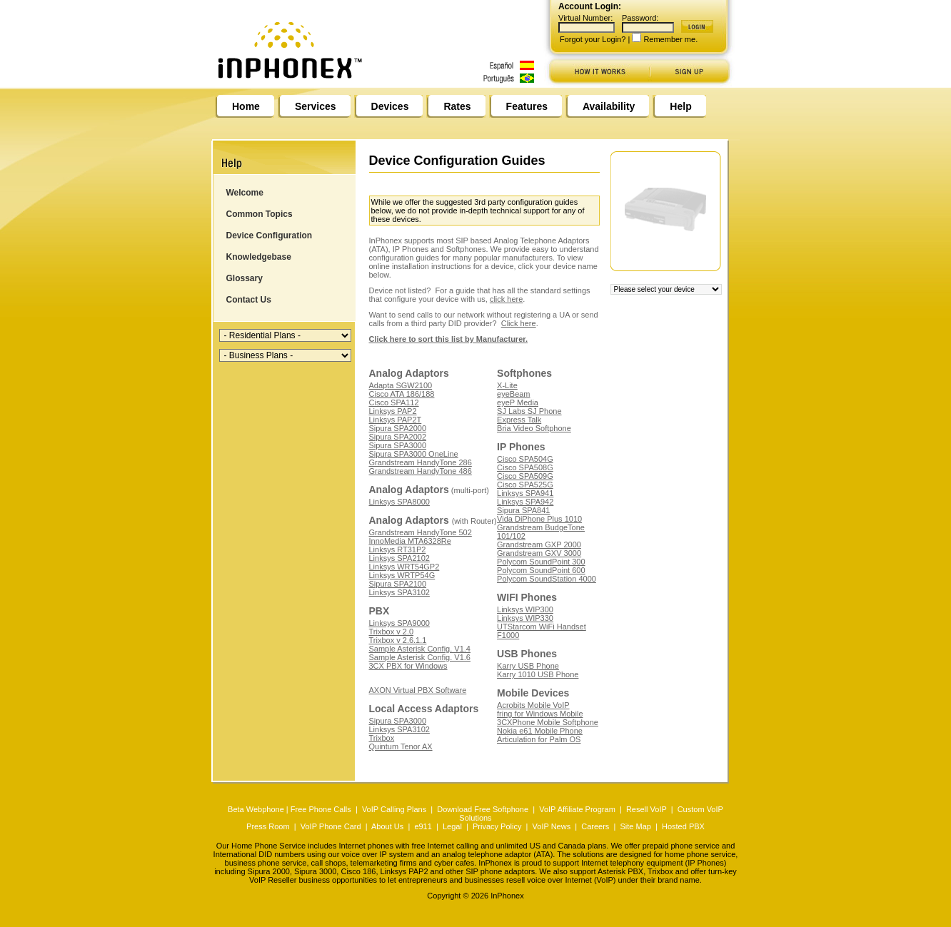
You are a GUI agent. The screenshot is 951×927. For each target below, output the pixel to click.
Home (246, 106)
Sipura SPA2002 (398, 436)
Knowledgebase (258, 257)
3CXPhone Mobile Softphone (547, 722)
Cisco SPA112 (394, 402)
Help (680, 106)
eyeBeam (513, 394)
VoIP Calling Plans (394, 809)
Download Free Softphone (482, 809)
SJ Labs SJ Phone (529, 411)
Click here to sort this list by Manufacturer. (448, 339)
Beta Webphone (256, 809)
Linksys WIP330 (525, 618)
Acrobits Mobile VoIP (533, 705)
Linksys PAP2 (393, 411)
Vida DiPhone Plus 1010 (539, 519)
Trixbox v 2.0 (391, 631)
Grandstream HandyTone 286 (420, 462)
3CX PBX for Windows (408, 666)
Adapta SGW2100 (401, 385)
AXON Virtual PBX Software (418, 690)
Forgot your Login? (592, 39)
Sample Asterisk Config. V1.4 (420, 648)
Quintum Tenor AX (401, 746)
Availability (609, 106)
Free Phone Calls (321, 809)
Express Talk (519, 419)
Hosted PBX (683, 826)
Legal (452, 826)
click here (506, 299)
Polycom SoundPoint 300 (541, 561)
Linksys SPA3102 (399, 592)
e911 (422, 826)
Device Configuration (269, 235)
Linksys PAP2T (395, 419)
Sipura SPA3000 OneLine (413, 454)
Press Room (268, 826)
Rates (457, 106)
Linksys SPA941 (525, 493)
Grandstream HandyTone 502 (420, 532)
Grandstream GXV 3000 (539, 553)
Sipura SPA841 (523, 510)
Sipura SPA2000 (398, 428)
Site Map (635, 826)
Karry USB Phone (528, 666)
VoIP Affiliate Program (577, 809)
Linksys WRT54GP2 (404, 566)
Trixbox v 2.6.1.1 (398, 640)
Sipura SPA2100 (398, 583)
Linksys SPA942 (525, 501)
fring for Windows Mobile (540, 713)
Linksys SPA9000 (399, 623)
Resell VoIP (646, 809)
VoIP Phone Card (331, 826)
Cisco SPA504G (525, 459)
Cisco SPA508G (525, 467)
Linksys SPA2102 (399, 558)
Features (527, 106)
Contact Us (248, 300)
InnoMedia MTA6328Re (410, 541)
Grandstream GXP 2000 (539, 544)
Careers (595, 826)
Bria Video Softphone (534, 428)
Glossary (244, 278)
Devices (390, 106)
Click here (518, 323)
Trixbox (382, 738)
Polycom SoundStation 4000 (546, 578)
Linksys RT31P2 (397, 549)
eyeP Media (517, 402)
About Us (387, 826)
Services (315, 106)
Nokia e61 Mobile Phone (540, 730)
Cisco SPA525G (525, 484)
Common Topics (259, 214)
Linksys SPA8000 (399, 501)
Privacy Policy (497, 826)
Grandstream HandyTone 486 (420, 471)
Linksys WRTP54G (402, 575)
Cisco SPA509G (525, 476)
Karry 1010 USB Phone (537, 674)
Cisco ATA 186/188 (402, 394)
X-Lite (507, 385)
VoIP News (552, 826)
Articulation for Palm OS (538, 739)
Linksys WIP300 (525, 609)
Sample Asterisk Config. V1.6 (420, 657)
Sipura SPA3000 (398, 445)
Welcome (244, 193)
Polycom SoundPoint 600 (541, 570)
